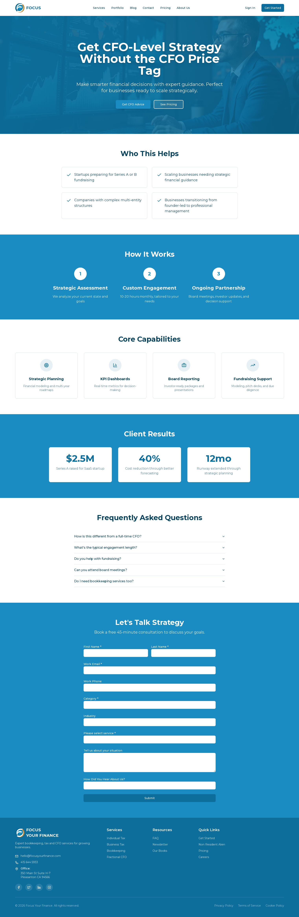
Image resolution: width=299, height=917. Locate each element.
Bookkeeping (116, 851)
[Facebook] (18, 887)
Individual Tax (116, 838)
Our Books (160, 851)
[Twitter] (28, 887)
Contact (148, 8)
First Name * (92, 646)
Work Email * (93, 664)
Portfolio (117, 8)
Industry (90, 716)
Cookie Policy (275, 905)
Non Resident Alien (212, 844)
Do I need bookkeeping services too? (149, 581)
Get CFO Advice (133, 104)
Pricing (165, 8)
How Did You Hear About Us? (104, 779)
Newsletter (160, 844)
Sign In (250, 8)
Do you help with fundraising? (149, 559)
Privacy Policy (223, 905)
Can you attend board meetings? (149, 570)
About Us (183, 8)
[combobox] (150, 705)
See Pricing (168, 104)
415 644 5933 (29, 862)
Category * (91, 698)
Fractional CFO (117, 857)
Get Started (273, 8)
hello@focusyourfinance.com (41, 856)
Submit (149, 798)
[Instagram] (49, 887)
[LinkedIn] (39, 887)
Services (99, 8)
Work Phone (93, 681)
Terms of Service (249, 905)
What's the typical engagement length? (149, 547)
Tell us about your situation (103, 750)
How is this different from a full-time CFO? (149, 536)
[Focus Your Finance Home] (28, 8)
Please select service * (100, 733)
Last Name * (159, 646)
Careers (204, 857)
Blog (133, 8)
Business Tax (115, 844)
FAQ (156, 838)
